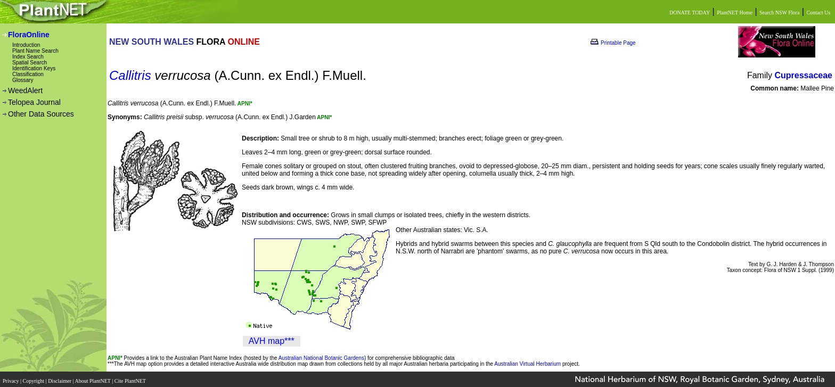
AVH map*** (271, 340)
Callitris (130, 75)
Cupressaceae (803, 75)
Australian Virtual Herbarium (527, 364)
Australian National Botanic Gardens (321, 358)
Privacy (11, 378)
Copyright (34, 378)
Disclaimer (60, 378)
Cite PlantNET (130, 378)
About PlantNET (93, 378)
